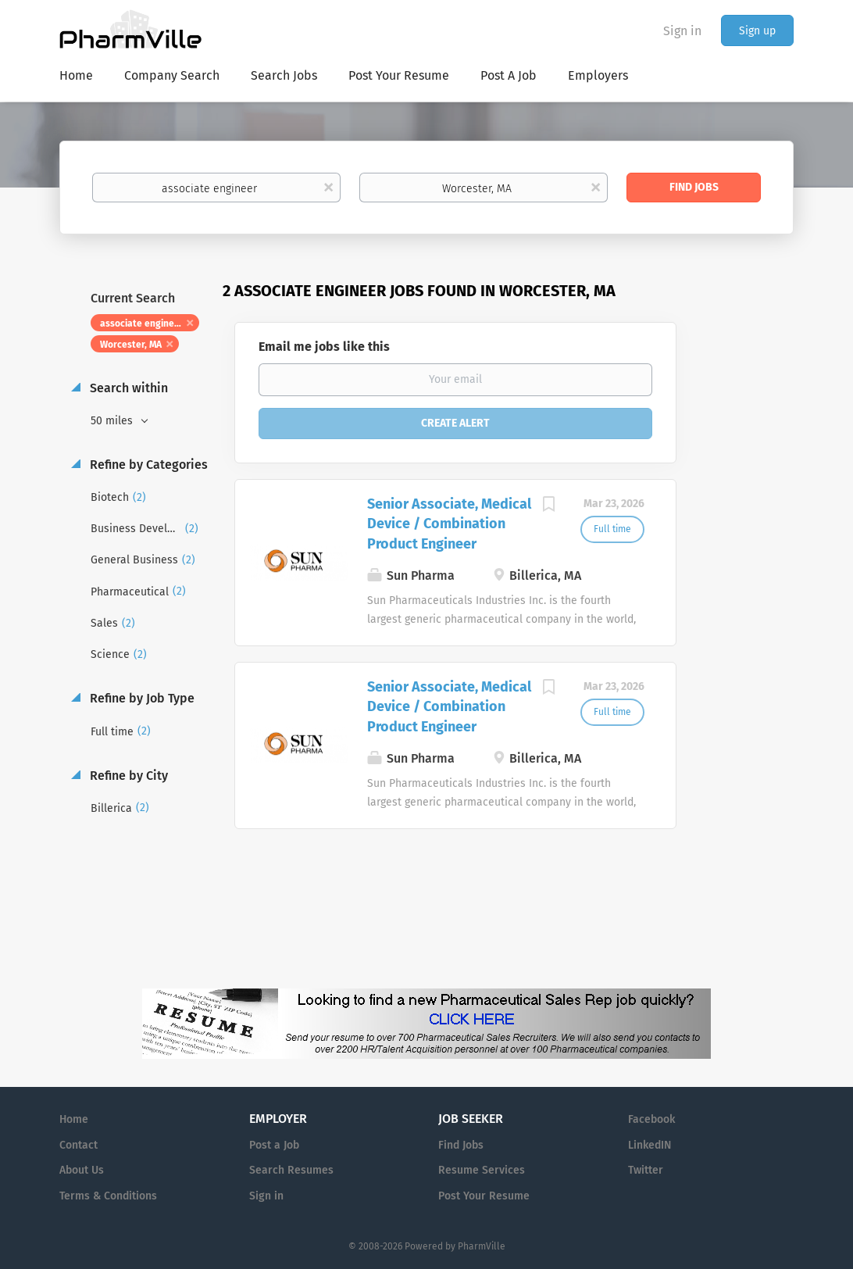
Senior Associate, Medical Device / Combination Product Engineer (449, 523)
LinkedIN (649, 1145)
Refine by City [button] (127, 775)
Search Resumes (291, 1170)
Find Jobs (694, 187)
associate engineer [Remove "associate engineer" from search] (142, 323)
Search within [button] (127, 388)
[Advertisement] (750, 582)
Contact (78, 1145)
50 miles (113, 420)
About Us (81, 1170)
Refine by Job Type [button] (141, 698)
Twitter (645, 1170)
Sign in (682, 30)
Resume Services (481, 1170)
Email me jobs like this (324, 346)
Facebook (651, 1119)
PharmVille (481, 1246)
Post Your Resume (484, 1196)
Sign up (757, 31)
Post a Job (274, 1145)
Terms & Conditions (108, 1196)
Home (73, 1119)
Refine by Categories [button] (147, 464)
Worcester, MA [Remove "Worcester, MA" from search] (131, 344)
